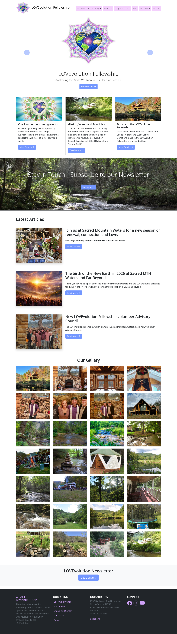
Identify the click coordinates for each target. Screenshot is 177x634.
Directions (95, 618)
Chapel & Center (122, 8)
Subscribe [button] (88, 187)
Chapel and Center (63, 610)
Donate (156, 8)
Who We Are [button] (88, 86)
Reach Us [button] (144, 8)
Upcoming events (62, 601)
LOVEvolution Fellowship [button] (88, 8)
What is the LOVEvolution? (26, 598)
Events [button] (107, 8)
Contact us (59, 615)
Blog (135, 8)
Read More (73, 246)
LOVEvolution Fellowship (43, 8)
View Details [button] (27, 147)
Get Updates (88, 577)
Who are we (59, 606)
